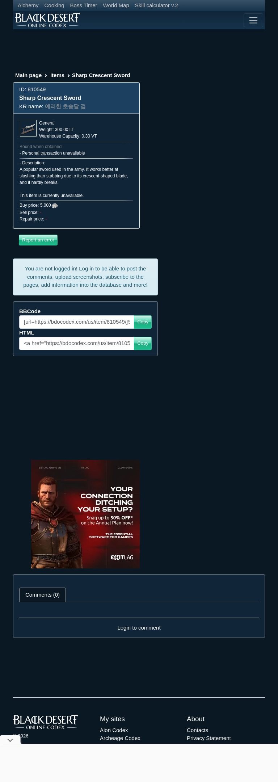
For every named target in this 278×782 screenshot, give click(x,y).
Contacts (197, 730)
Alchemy (28, 5)
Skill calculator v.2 (156, 5)
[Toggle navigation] (253, 20)
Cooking (54, 5)
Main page (28, 75)
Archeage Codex (120, 738)
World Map (116, 5)
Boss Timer (83, 5)
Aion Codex (114, 730)
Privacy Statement (209, 738)
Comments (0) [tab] (42, 595)
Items (57, 75)
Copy (142, 321)
